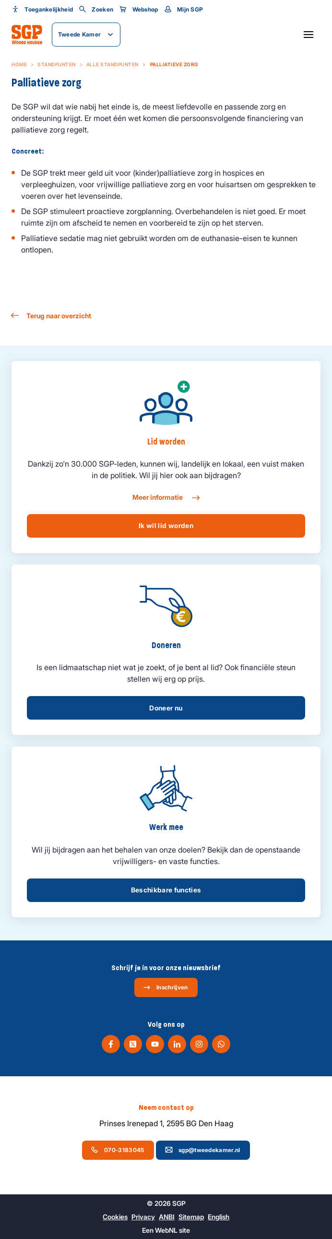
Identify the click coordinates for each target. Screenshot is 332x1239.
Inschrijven (165, 987)
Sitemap (191, 1217)
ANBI (167, 1217)
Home (19, 64)
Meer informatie (165, 498)
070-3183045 (117, 1150)
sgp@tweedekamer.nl (202, 1150)
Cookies (115, 1217)
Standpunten (56, 64)
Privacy (143, 1217)
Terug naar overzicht (51, 315)
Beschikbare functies (166, 890)
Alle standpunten (112, 64)
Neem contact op (166, 1107)
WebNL (166, 1230)
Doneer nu (165, 708)
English (218, 1217)
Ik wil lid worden (166, 525)
